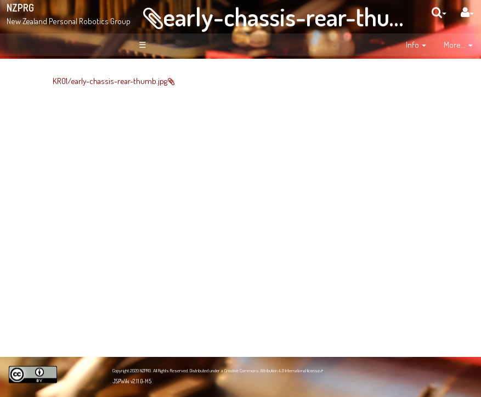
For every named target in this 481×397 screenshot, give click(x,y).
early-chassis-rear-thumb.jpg (309, 16)
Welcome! (47, 79)
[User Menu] (467, 12)
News (48, 140)
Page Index (58, 200)
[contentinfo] (416, 45)
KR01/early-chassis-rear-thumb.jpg (169, 80)
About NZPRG (60, 129)
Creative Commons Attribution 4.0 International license (272, 370)
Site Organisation (59, 158)
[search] (439, 12)
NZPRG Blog (51, 332)
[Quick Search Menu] (439, 12)
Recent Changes (53, 182)
